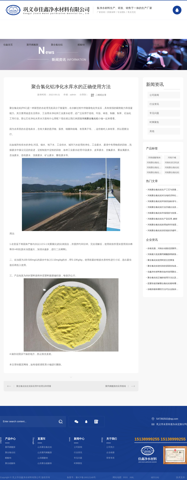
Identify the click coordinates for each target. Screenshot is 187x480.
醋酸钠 (81, 44)
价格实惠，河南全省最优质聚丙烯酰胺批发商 (164, 248)
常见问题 (154, 113)
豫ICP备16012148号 (86, 477)
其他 (152, 131)
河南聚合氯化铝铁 (154, 162)
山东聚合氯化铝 (45, 447)
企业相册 (110, 452)
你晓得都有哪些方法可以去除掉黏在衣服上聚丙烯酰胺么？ (164, 289)
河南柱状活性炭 (172, 162)
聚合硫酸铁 (10, 463)
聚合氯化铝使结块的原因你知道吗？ (164, 266)
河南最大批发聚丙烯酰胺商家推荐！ (164, 254)
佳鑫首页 (8, 44)
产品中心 (105, 44)
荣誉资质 (110, 458)
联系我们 (179, 44)
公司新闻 (154, 95)
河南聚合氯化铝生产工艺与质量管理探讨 (164, 189)
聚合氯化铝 (57, 44)
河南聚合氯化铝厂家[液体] (154, 167)
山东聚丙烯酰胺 (45, 452)
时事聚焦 (154, 122)
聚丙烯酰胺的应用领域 (115, 386)
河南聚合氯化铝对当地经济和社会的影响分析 (164, 195)
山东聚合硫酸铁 (45, 463)
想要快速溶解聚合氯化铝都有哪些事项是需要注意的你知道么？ (164, 283)
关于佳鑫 (154, 44)
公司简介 (110, 447)
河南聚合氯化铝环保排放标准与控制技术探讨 (164, 201)
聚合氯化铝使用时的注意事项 (161, 260)
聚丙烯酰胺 (32, 44)
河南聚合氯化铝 (90, 118)
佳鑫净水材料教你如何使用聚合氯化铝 (164, 272)
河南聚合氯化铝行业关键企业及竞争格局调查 (164, 207)
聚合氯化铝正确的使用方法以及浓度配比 (164, 277)
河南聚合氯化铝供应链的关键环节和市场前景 (164, 230)
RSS (125, 477)
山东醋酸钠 (43, 458)
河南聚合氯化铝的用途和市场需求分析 (164, 224)
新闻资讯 (130, 44)
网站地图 (117, 477)
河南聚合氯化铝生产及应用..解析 (162, 219)
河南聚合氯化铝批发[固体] (154, 172)
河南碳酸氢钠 (154, 157)
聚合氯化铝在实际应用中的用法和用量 (33, 386)
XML (132, 477)
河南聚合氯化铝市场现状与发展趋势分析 (164, 213)
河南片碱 (172, 157)
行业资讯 (154, 104)
